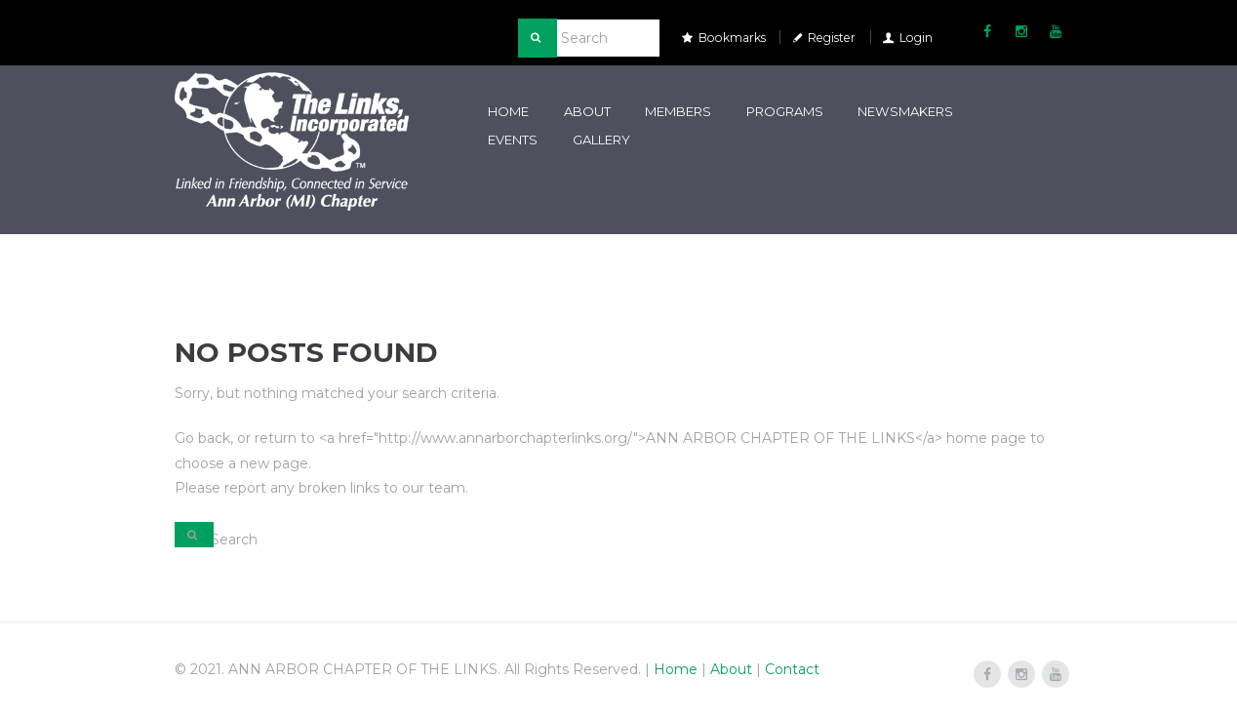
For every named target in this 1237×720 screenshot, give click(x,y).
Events (513, 139)
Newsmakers (905, 111)
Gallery (601, 139)
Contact (792, 669)
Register (832, 37)
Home (508, 111)
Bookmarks (732, 37)
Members (678, 111)
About (587, 111)
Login (916, 37)
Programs (784, 111)
